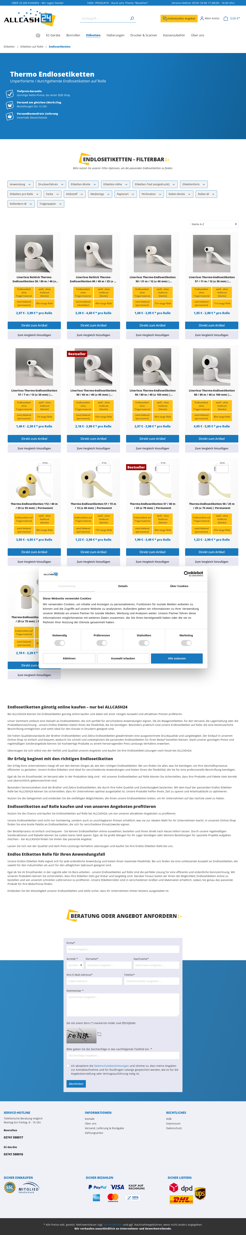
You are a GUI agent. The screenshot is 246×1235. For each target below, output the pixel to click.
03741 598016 (13, 1154)
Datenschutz (174, 1128)
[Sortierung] (214, 224)
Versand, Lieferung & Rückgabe (104, 1128)
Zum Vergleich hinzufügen (34, 335)
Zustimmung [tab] (66, 586)
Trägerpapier (51, 203)
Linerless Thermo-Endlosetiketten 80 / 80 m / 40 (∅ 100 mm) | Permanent (212, 393)
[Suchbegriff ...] (104, 18)
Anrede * (72, 959)
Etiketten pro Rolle (24, 194)
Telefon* (129, 974)
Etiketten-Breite (83, 184)
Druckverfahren (51, 184)
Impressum (173, 1123)
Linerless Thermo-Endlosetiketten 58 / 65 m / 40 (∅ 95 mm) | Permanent (93, 393)
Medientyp (100, 194)
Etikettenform (194, 184)
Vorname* (92, 959)
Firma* (71, 943)
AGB (168, 1119)
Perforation (152, 194)
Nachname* (141, 959)
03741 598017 (13, 1137)
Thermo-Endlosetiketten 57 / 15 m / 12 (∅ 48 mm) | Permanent (93, 506)
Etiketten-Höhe (115, 184)
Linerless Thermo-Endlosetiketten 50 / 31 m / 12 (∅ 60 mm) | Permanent (153, 279)
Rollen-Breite (180, 194)
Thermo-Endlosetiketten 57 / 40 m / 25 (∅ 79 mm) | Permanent (152, 506)
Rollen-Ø (206, 194)
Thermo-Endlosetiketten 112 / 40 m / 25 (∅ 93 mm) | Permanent (34, 506)
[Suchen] (132, 18)
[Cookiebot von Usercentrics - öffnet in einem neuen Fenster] (186, 574)
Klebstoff (74, 194)
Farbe (52, 194)
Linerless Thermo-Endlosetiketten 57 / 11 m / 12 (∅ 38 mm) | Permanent (212, 279)
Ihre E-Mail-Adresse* (80, 974)
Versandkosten (113, 1224)
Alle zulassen (177, 658)
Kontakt (89, 1119)
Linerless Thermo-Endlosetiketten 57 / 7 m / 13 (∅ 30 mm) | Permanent (34, 393)
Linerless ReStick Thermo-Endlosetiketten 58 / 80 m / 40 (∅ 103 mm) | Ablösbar (34, 279)
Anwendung (20, 184)
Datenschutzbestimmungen (111, 1066)
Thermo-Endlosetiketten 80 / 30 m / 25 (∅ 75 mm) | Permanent (34, 619)
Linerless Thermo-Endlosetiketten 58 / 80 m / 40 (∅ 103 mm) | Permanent (153, 393)
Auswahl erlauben (123, 658)
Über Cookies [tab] (179, 586)
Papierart (126, 194)
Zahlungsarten (94, 1133)
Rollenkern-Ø (21, 203)
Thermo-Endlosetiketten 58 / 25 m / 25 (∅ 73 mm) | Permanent (212, 506)
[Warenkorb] (231, 18)
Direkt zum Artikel (34, 325)
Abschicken (76, 1084)
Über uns (90, 1123)
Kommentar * (75, 990)
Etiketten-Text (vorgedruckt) (155, 184)
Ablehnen (69, 658)
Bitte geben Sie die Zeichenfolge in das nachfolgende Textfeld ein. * (109, 1049)
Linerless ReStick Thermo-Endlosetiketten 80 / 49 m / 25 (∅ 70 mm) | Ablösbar (93, 279)
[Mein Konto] (209, 18)
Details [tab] (123, 586)
